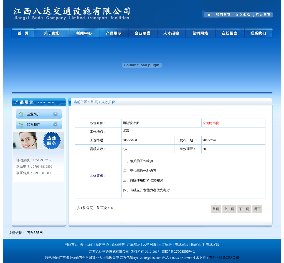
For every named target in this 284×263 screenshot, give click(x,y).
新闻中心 (102, 244)
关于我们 (86, 244)
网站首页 (71, 244)
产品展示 (133, 244)
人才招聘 (165, 244)
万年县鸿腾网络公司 (224, 258)
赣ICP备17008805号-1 (178, 252)
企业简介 (33, 114)
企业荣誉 (118, 244)
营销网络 (149, 244)
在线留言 (181, 244)
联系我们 (33, 125)
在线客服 (212, 244)
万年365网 (35, 233)
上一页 (229, 209)
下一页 (244, 209)
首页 (215, 209)
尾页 (257, 209)
